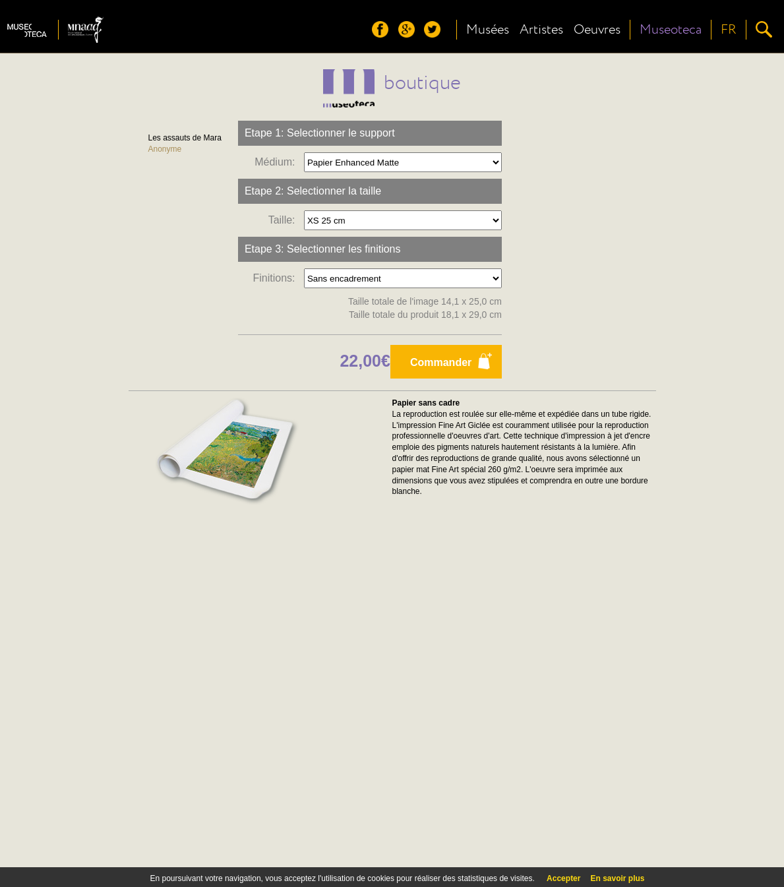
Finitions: (277, 278)
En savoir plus (617, 878)
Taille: (284, 220)
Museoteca (671, 29)
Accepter (563, 878)
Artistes (541, 29)
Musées (487, 29)
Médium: (278, 162)
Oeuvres (597, 29)
